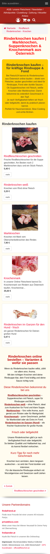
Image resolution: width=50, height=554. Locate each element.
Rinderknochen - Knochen (19, 31)
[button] (18, 20)
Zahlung (33, 13)
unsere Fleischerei (21, 9)
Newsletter (37, 9)
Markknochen (12, 233)
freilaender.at (8, 533)
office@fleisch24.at (21, 548)
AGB (9, 9)
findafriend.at (8, 511)
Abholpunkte (9, 13)
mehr (8, 175)
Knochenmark (12, 278)
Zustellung (22, 13)
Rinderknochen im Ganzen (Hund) (22, 423)
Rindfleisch (24, 28)
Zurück (8, 486)
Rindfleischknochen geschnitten (22, 156)
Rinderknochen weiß (16, 184)
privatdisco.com (10, 522)
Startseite (10, 28)
